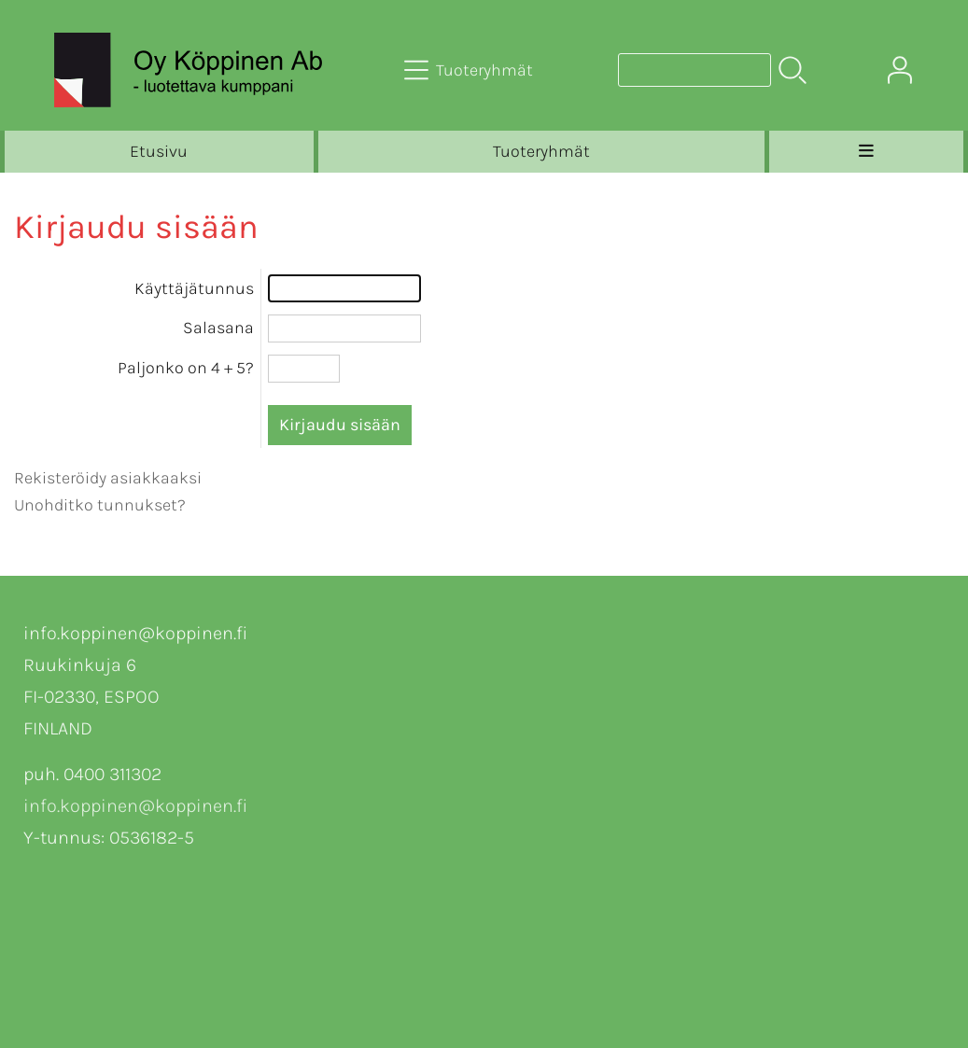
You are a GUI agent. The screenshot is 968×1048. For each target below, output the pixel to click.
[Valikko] (866, 152)
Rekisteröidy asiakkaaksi (108, 478)
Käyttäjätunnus (194, 288)
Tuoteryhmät (541, 151)
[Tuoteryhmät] (470, 70)
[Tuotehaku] (694, 70)
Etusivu (159, 151)
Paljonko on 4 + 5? (186, 367)
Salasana (218, 327)
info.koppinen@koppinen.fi (135, 806)
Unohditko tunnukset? (100, 505)
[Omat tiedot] (900, 70)
